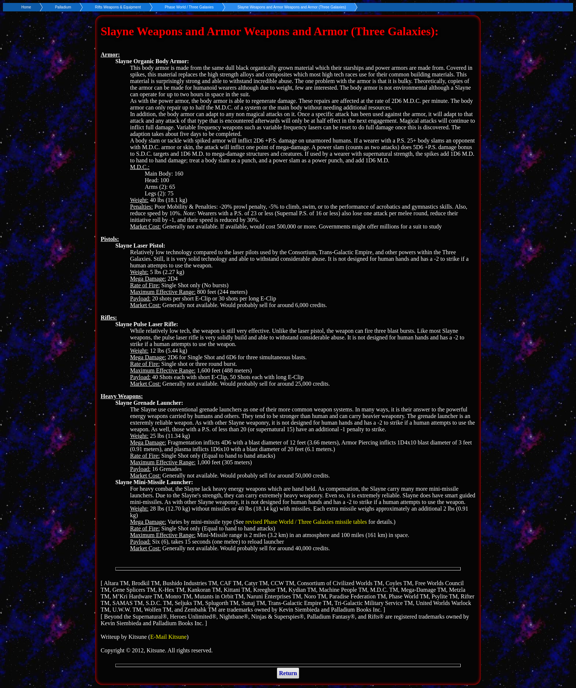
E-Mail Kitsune (168, 637)
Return (288, 673)
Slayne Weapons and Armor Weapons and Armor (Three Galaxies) (292, 7)
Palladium (63, 7)
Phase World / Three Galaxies (189, 7)
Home (26, 7)
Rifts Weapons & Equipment (118, 7)
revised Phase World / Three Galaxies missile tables (306, 522)
